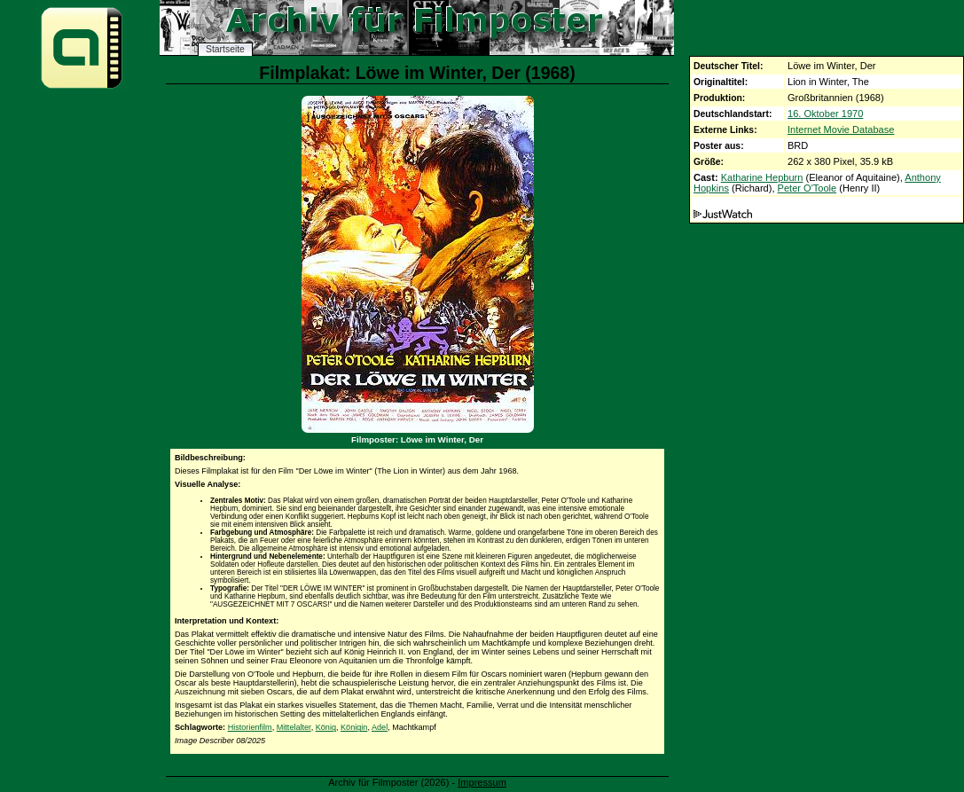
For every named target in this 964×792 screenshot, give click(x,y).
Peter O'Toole (807, 188)
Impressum (482, 782)
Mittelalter (294, 727)
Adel (380, 727)
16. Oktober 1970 (825, 113)
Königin (354, 727)
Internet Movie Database (841, 129)
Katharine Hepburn (762, 177)
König (326, 727)
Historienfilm (250, 727)
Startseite (225, 49)
